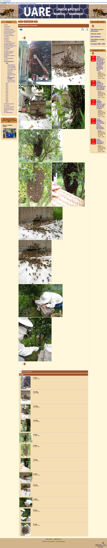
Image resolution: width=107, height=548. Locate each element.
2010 (7, 83)
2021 (7, 94)
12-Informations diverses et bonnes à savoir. (10, 46)
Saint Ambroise (11, 80)
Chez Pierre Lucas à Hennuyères (10, 72)
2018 (7, 91)
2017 (7, 89)
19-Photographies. (28, 21)
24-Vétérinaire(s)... (8, 112)
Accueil (20, 21)
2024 (7, 99)
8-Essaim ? (7, 38)
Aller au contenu (11, 3)
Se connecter (6, 1)
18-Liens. (6, 60)
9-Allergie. (6, 40)
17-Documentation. (8, 58)
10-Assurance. (7, 41)
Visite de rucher (11, 81)
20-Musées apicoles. (9, 103)
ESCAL (101, 545)
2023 (7, 97)
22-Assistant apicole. (9, 107)
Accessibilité (3, 3)
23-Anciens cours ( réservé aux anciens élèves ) (9, 110)
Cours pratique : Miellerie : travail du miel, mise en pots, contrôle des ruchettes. (101, 104)
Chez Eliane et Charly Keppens (11, 65)
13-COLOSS (7, 48)
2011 (7, 85)
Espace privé (57, 539)
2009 (36, 21)
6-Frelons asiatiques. (9, 35)
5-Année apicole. (8, 33)
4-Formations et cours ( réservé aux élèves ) (10, 31)
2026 (7, 102)
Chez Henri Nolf (11, 67)
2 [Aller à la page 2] (24, 38)
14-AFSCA (6, 50)
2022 (7, 96)
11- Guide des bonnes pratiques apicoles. (9, 43)
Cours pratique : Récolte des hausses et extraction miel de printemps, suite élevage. (101, 85)
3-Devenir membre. (9, 29)
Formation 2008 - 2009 (98, 44)
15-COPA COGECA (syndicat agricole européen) (9, 53)
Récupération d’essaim (11, 78)
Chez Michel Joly (11, 69)
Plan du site (48, 539)
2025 (7, 100)
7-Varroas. (6, 36)
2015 (7, 86)
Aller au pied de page (31, 3)
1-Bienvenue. (7, 26)
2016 (7, 88)
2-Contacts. (7, 28)
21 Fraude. (6, 105)
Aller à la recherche (20, 3)
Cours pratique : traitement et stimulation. (100, 141)
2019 (7, 92)
